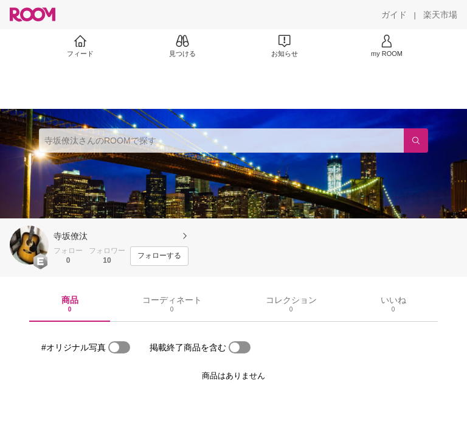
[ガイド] (394, 14)
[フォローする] (159, 256)
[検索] (416, 140)
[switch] (119, 347)
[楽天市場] (440, 14)
